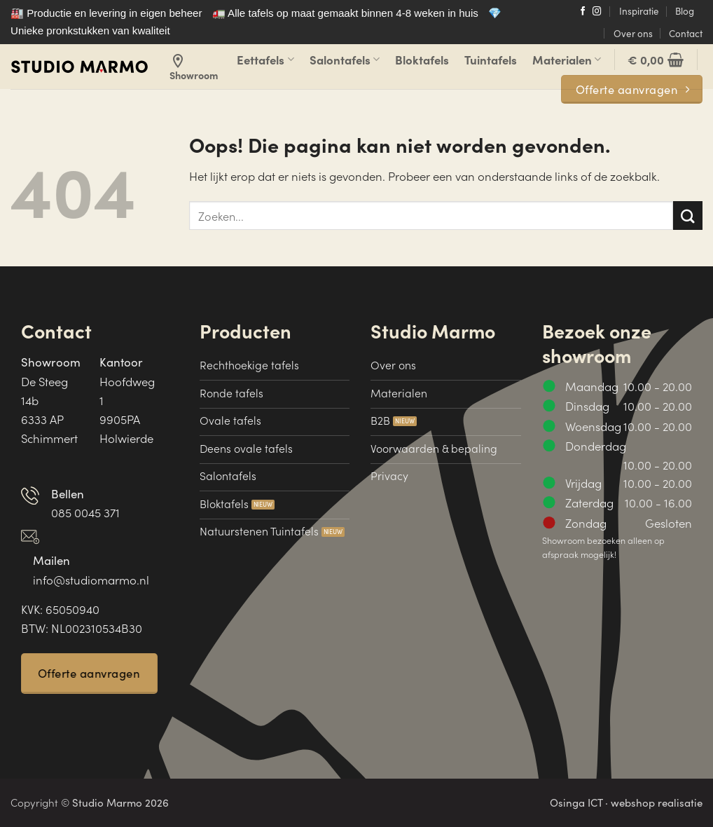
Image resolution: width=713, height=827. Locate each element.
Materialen (566, 59)
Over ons (633, 33)
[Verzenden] (687, 215)
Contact (685, 33)
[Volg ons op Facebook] (583, 12)
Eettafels (265, 59)
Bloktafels (422, 59)
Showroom (193, 67)
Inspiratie (639, 11)
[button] (656, 59)
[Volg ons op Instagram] (597, 12)
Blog (684, 11)
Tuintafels (490, 59)
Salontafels (345, 59)
